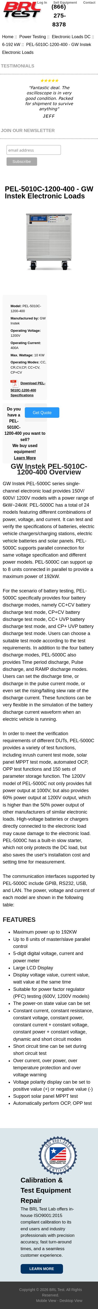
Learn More (25, 458)
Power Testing (32, 36)
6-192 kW (11, 44)
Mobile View (46, 1301)
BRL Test (56, 1290)
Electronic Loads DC (71, 36)
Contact (89, 2)
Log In (42, 2)
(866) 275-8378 (58, 15)
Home (7, 36)
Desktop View (71, 1301)
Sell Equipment (65, 2)
